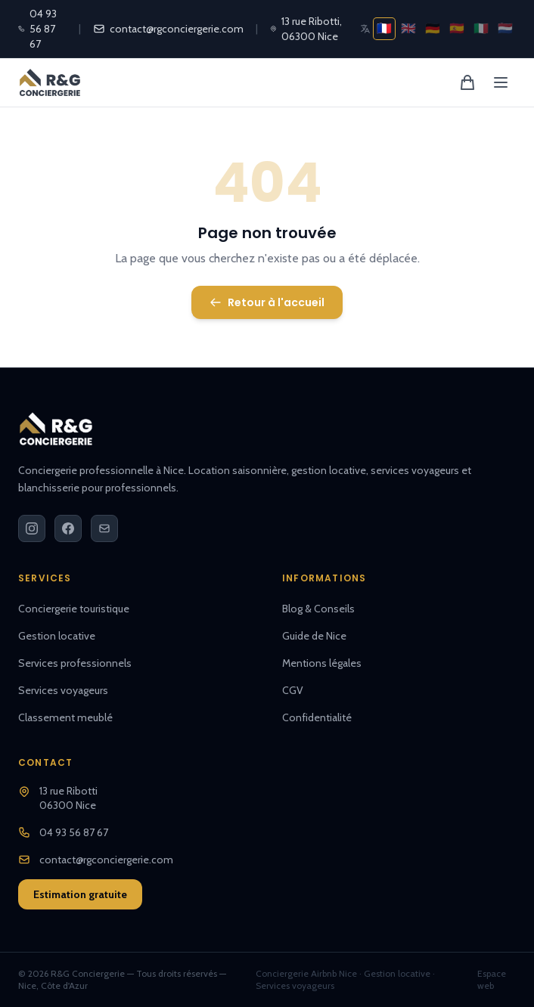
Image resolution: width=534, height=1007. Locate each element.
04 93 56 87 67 (37, 29)
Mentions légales (322, 663)
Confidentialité (317, 717)
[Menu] (501, 82)
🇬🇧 (408, 28)
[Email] (104, 528)
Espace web (491, 979)
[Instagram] (31, 528)
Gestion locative (56, 636)
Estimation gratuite (80, 894)
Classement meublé (65, 717)
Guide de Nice (314, 636)
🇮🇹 (481, 28)
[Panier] (467, 82)
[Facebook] (68, 528)
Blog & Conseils (318, 608)
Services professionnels (75, 663)
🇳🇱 (505, 28)
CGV (292, 690)
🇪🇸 (456, 28)
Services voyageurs (63, 690)
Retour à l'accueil (267, 302)
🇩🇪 (432, 28)
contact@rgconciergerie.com (168, 29)
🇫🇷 (384, 28)
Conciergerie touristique (73, 608)
